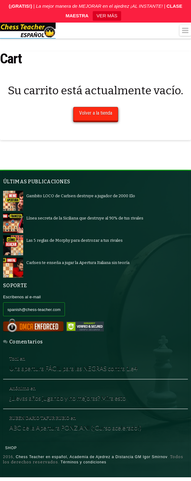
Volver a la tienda (95, 113)
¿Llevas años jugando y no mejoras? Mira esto (67, 398)
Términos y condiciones (83, 462)
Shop (11, 448)
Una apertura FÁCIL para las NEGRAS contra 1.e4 (73, 368)
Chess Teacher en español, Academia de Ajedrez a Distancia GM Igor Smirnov (92, 457)
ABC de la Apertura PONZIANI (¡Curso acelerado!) (75, 427)
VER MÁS (106, 15)
